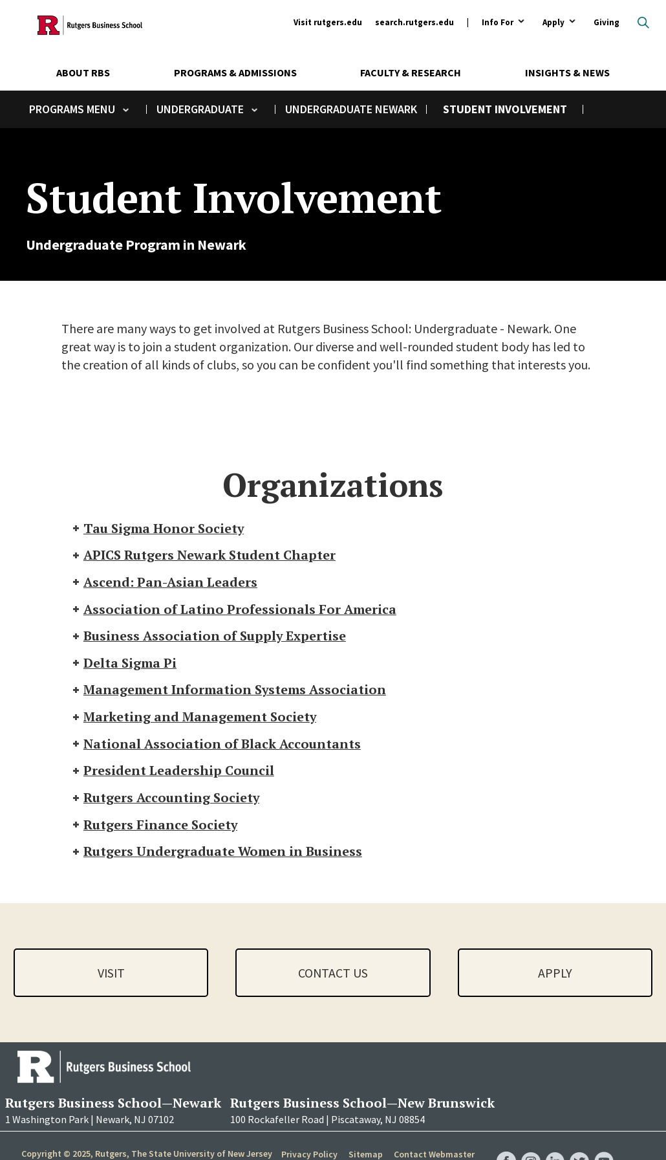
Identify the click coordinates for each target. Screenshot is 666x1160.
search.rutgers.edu (414, 22)
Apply (553, 22)
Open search (643, 22)
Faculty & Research (410, 72)
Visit (111, 975)
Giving (606, 22)
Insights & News (567, 72)
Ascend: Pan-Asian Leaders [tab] (164, 582)
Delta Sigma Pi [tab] (123, 664)
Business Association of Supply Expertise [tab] (208, 637)
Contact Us (332, 975)
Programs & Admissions (235, 72)
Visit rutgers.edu (328, 22)
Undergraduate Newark (351, 109)
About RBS (83, 72)
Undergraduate (200, 109)
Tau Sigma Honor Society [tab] (157, 528)
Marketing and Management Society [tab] (194, 718)
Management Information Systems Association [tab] (230, 691)
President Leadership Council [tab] (172, 773)
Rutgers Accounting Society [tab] (165, 800)
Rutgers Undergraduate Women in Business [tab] (216, 854)
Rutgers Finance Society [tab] (154, 827)
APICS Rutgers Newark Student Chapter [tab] (203, 555)
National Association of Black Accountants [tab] (216, 745)
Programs (56, 109)
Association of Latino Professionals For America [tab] (234, 609)
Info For (497, 22)
